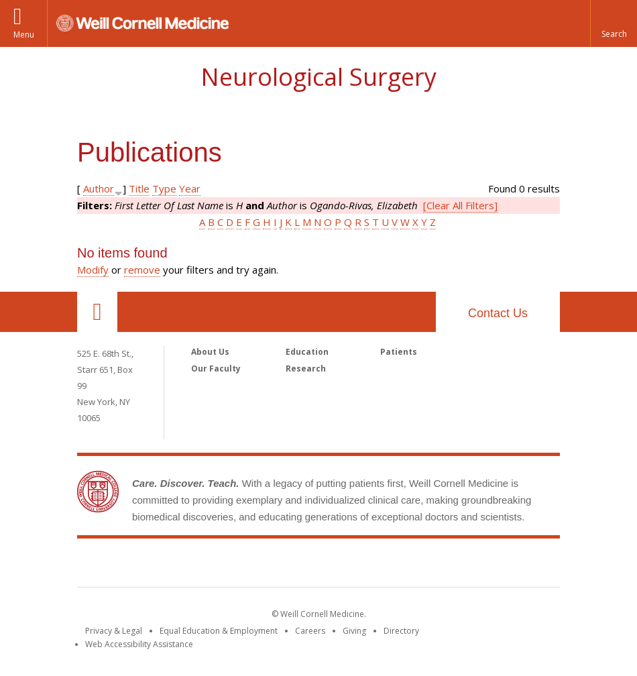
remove (142, 269)
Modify (93, 269)
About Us (210, 351)
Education (307, 351)
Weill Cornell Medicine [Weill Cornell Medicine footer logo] (318, 565)
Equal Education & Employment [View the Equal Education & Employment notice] (219, 630)
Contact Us (498, 313)
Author (98, 188)
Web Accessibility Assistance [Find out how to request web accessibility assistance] (139, 644)
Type (164, 188)
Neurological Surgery (318, 76)
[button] (613, 23)
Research (306, 368)
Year (189, 188)
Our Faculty (216, 368)
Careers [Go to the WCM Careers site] (310, 630)
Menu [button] (23, 34)
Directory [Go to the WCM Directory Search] (401, 630)
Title (139, 188)
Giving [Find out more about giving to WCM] (354, 630)
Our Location (97, 312)
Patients (398, 351)
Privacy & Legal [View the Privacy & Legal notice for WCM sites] (113, 630)
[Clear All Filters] (460, 205)
